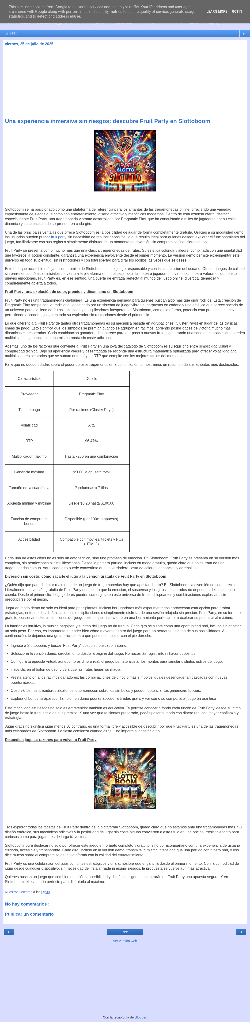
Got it (237, 12)
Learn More (217, 12)
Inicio (125, 932)
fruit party (58, 237)
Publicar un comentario (29, 914)
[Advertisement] (125, 83)
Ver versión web (125, 941)
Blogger (140, 1017)
